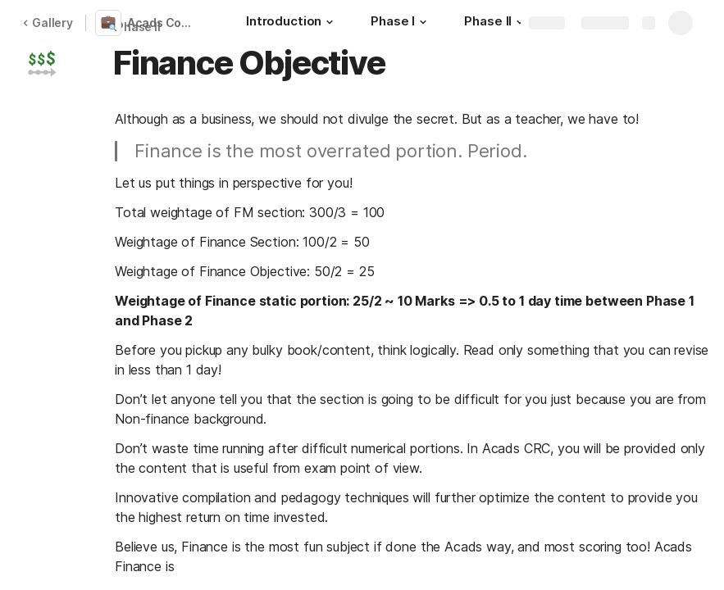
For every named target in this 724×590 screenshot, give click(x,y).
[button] (329, 22)
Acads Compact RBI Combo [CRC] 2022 (167, 23)
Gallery (47, 23)
